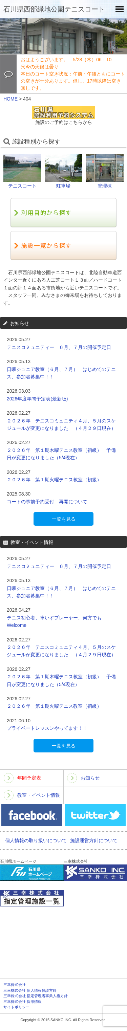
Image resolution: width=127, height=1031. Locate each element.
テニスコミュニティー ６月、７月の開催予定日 (59, 347)
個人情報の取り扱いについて (36, 840)
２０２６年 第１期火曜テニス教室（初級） (59, 479)
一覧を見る (64, 519)
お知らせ (90, 778)
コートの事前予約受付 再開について (47, 501)
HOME (10, 99)
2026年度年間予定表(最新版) (37, 398)
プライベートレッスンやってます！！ (47, 728)
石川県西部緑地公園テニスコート (54, 9)
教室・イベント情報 (38, 795)
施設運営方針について (94, 840)
